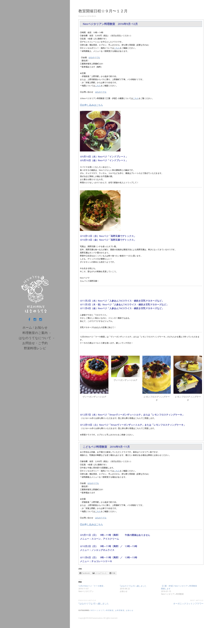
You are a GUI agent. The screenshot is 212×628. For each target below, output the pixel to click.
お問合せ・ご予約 (35, 343)
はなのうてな (94, 57)
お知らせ (129, 610)
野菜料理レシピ (35, 348)
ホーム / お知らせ (35, 327)
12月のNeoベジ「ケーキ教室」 (91, 586)
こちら (117, 48)
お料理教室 (120, 610)
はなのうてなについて (35, 338)
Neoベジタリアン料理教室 (102, 610)
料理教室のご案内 (35, 333)
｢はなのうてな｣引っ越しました (133, 586)
